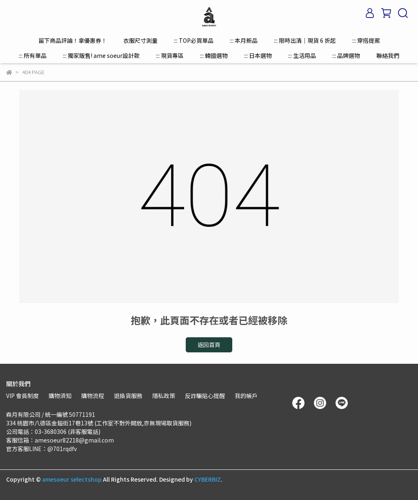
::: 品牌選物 (346, 55)
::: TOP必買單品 (193, 40)
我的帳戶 (246, 396)
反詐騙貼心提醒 (205, 396)
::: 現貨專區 (170, 55)
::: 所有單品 (33, 55)
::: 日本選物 (258, 55)
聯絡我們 (387, 55)
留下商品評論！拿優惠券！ (72, 40)
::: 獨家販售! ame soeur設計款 (101, 55)
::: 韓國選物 (214, 55)
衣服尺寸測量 (140, 40)
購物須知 (60, 396)
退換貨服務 (128, 396)
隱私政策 (163, 396)
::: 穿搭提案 (366, 40)
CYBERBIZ (207, 479)
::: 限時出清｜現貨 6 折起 (305, 40)
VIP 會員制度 (22, 396)
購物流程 (92, 396)
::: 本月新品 (244, 40)
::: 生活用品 (302, 55)
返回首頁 (209, 345)
